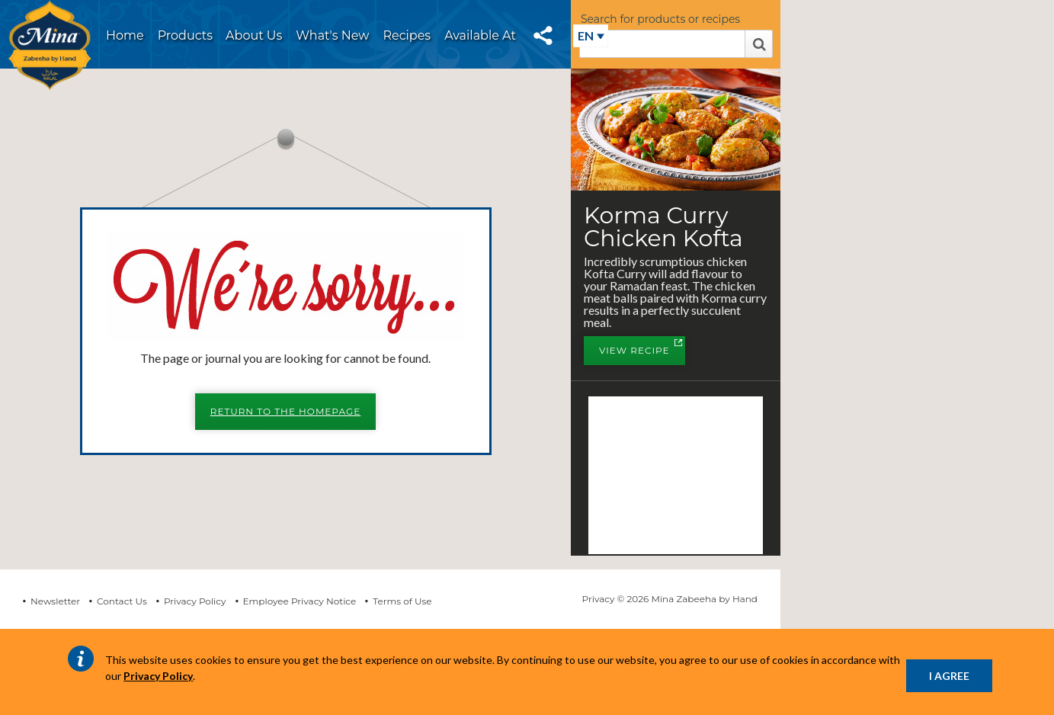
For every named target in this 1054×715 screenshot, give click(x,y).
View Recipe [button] (642, 351)
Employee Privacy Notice (300, 601)
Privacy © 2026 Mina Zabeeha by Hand (670, 598)
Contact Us (122, 601)
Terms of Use (402, 601)
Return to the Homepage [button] (285, 411)
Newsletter (55, 601)
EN (586, 35)
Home (125, 35)
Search (758, 44)
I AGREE (949, 675)
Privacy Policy (195, 601)
